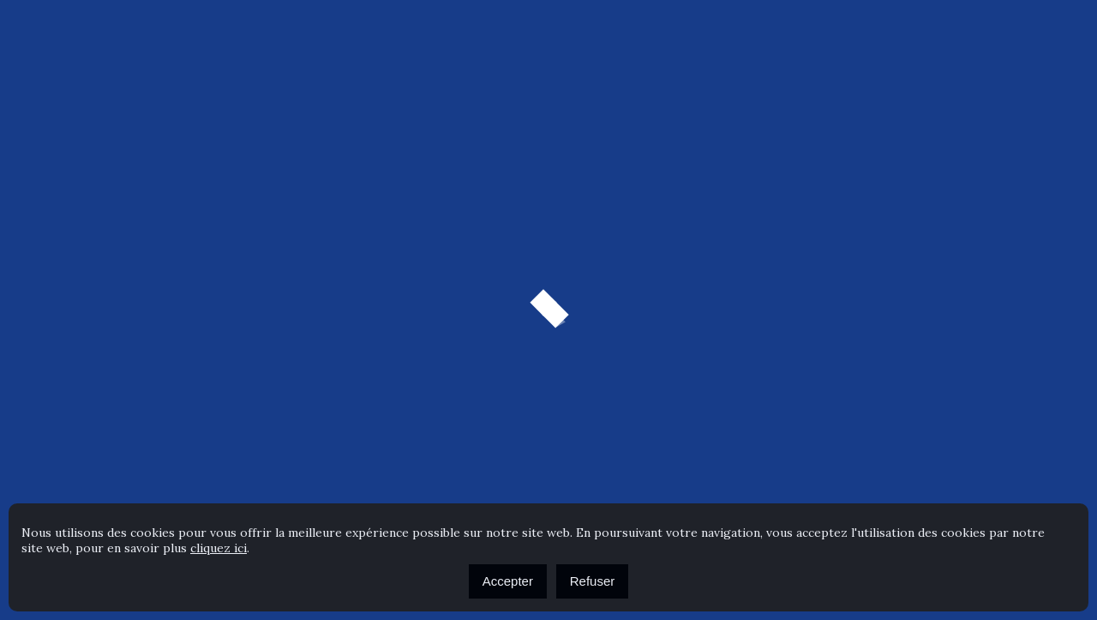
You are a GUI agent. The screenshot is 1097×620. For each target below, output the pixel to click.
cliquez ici (218, 548)
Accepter (508, 581)
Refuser (592, 581)
